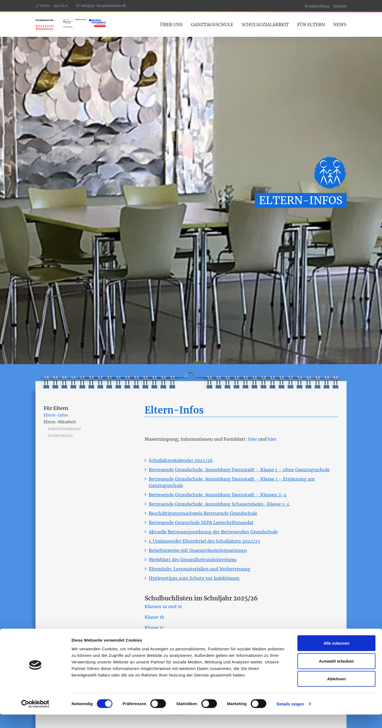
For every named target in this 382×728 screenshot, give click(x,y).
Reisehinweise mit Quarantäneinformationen (198, 550)
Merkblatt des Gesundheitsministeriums (193, 559)
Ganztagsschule (212, 24)
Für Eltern (311, 24)
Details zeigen (290, 717)
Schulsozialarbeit (265, 24)
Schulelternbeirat (64, 428)
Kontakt (340, 6)
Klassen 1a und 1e (163, 606)
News (340, 24)
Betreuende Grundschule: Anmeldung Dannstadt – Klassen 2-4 (217, 494)
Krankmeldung (317, 6)
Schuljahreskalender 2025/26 (181, 460)
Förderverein (60, 435)
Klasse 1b (154, 617)
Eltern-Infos (56, 415)
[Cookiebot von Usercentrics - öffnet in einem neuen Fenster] (35, 717)
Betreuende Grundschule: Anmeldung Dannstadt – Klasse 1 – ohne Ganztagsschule (239, 469)
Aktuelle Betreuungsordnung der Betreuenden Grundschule (213, 531)
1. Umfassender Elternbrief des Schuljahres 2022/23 (204, 541)
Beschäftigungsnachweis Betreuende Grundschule (203, 513)
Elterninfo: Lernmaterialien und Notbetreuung (199, 569)
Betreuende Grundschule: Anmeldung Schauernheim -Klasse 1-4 (219, 504)
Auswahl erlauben (336, 674)
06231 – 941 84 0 (54, 6)
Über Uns (171, 24)
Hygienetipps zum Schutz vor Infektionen (194, 578)
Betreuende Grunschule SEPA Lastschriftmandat (201, 522)
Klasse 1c (154, 627)
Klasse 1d (154, 638)
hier (252, 439)
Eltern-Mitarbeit (60, 421)
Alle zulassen (336, 656)
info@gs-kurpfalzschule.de (103, 6)
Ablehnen (336, 692)
